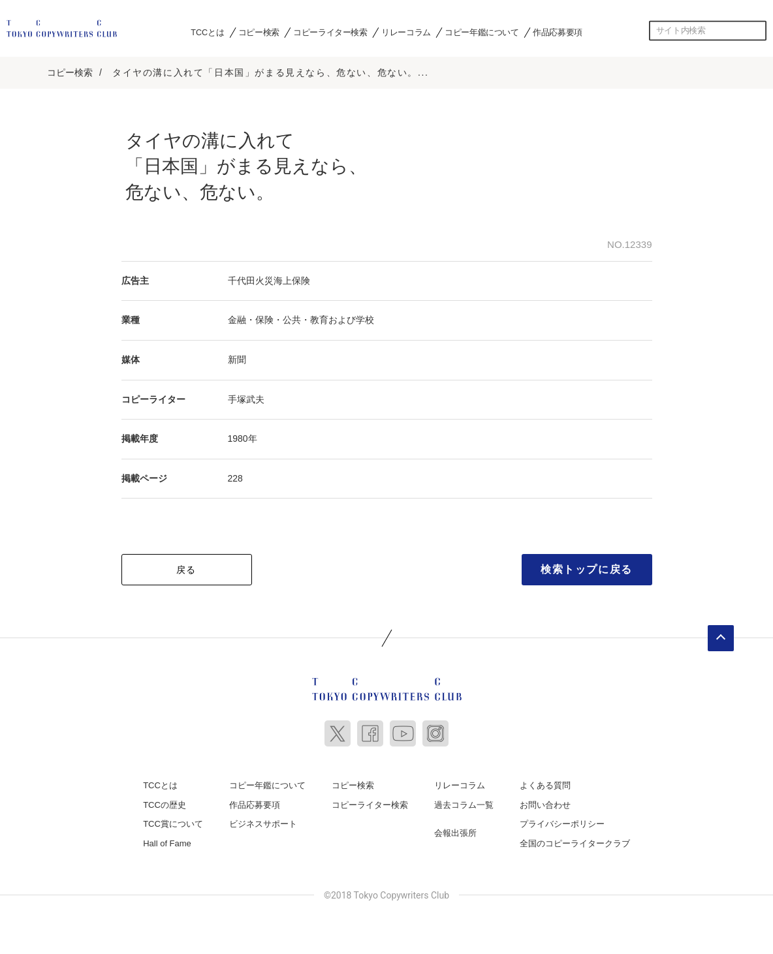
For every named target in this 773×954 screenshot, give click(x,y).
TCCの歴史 (164, 805)
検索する (756, 30)
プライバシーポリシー (562, 824)
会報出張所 (455, 833)
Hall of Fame (167, 843)
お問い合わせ (545, 805)
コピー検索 (258, 32)
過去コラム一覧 (464, 805)
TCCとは (207, 32)
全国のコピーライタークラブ (575, 843)
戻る (186, 569)
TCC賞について (173, 824)
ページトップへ (721, 638)
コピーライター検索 (330, 32)
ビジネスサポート (263, 824)
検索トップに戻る (587, 569)
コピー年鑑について (481, 32)
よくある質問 (545, 785)
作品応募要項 (557, 32)
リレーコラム (406, 32)
